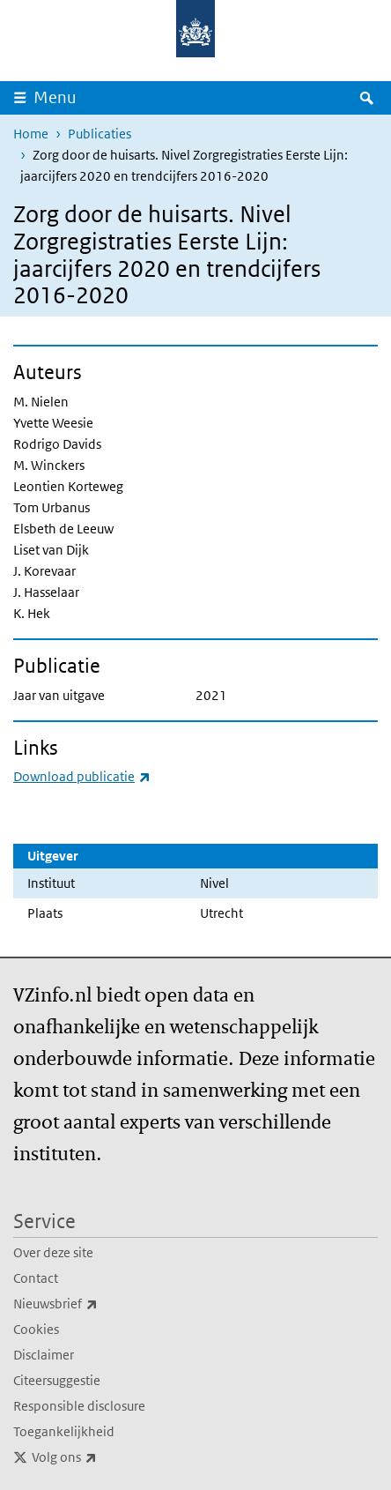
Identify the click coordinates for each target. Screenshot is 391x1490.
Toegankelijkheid (63, 1431)
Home (30, 133)
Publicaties (99, 133)
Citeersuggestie (56, 1380)
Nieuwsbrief (94, 1304)
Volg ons (103, 1457)
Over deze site (53, 1252)
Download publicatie (82, 776)
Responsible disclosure (79, 1405)
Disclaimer (43, 1354)
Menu (55, 97)
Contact (35, 1278)
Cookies (36, 1329)
